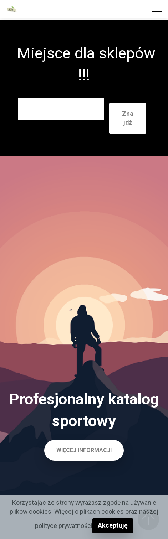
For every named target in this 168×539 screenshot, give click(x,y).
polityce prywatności (63, 525)
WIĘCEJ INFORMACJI (84, 450)
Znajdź (127, 118)
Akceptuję (113, 525)
